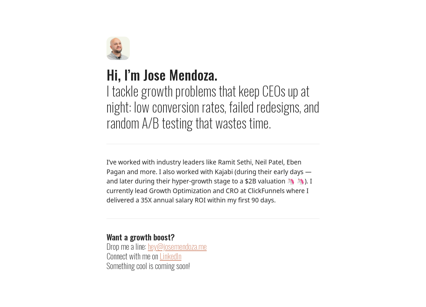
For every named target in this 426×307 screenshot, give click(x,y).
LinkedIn (170, 256)
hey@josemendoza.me (177, 246)
